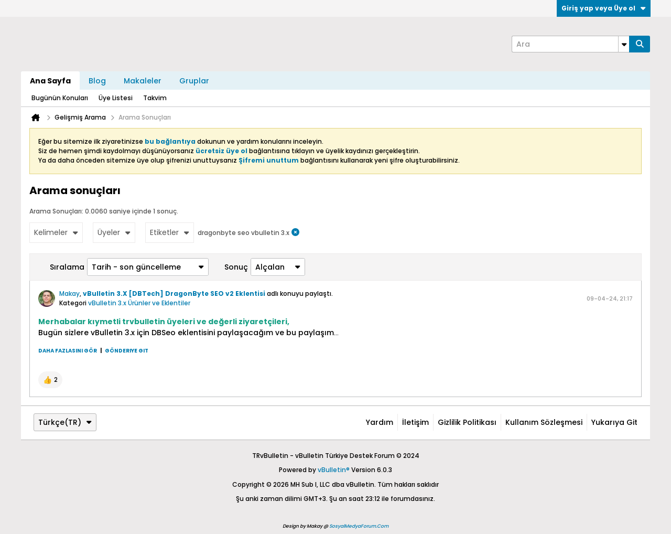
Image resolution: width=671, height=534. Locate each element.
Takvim (155, 97)
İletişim (415, 422)
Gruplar (194, 81)
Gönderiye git (126, 351)
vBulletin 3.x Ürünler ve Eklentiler (139, 302)
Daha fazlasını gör (67, 351)
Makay (69, 293)
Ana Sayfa (50, 81)
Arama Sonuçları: (56, 211)
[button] (50, 379)
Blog (97, 81)
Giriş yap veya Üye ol (603, 8)
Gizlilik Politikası (467, 422)
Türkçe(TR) (65, 422)
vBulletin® (334, 469)
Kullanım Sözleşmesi (543, 422)
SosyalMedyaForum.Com (358, 526)
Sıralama (67, 267)
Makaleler (142, 81)
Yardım (379, 422)
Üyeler (114, 232)
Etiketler (169, 232)
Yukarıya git (614, 422)
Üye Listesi (116, 97)
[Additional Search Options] (624, 44)
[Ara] (570, 44)
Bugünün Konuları (59, 97)
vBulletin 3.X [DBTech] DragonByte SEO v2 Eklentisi (174, 293)
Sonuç (236, 267)
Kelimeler (56, 232)
